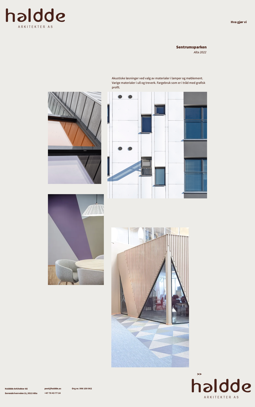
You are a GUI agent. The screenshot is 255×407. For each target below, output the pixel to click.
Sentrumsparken (191, 47)
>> (199, 374)
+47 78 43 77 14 (53, 393)
